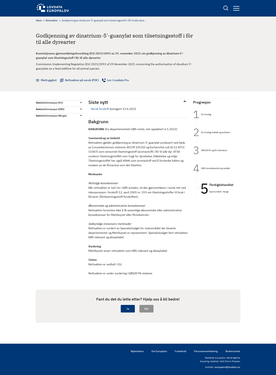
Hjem (39, 20)
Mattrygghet (49, 80)
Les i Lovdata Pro (118, 80)
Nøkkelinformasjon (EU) (49, 102)
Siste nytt (98, 102)
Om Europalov (159, 351)
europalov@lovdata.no (227, 367)
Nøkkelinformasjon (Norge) (51, 115)
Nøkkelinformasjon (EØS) (50, 109)
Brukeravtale (232, 351)
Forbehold (180, 351)
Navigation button (236, 8)
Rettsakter (52, 20)
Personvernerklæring (206, 351)
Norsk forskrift (100, 109)
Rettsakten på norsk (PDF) (82, 80)
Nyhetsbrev (137, 351)
